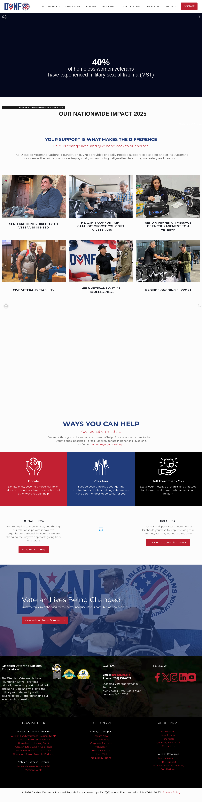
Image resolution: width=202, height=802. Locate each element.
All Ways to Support (101, 731)
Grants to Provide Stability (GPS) (33, 739)
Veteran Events (33, 770)
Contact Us (168, 746)
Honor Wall (101, 754)
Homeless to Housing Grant (33, 743)
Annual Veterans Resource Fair (34, 766)
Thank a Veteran (101, 750)
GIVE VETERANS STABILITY (33, 290)
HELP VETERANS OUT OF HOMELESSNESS (101, 290)
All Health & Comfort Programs (34, 731)
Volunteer (100, 747)
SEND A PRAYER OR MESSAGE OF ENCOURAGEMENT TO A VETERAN (168, 226)
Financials (168, 739)
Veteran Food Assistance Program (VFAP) (33, 736)
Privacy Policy (171, 792)
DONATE (189, 6)
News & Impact (168, 735)
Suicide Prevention (168, 758)
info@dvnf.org (120, 674)
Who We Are (168, 731)
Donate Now (101, 736)
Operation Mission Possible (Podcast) (33, 754)
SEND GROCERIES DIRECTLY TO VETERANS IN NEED (33, 225)
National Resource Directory (168, 765)
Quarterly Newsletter (168, 742)
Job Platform (168, 769)
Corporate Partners (101, 743)
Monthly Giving (101, 739)
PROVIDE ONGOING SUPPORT (168, 290)
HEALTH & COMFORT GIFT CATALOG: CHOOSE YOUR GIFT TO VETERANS (101, 226)
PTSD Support (168, 762)
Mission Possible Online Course (33, 750)
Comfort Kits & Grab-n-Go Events (33, 747)
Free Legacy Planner (100, 757)
